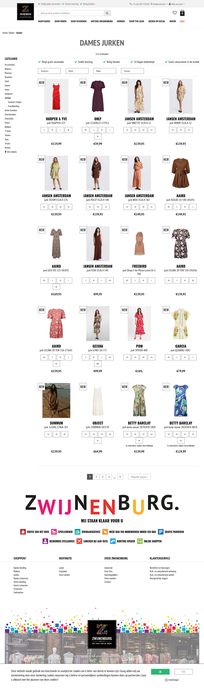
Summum (56, 426)
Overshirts (9, 118)
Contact (107, 585)
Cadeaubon (18, 595)
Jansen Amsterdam (139, 118)
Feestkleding (13, 106)
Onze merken (110, 581)
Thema (127, 71)
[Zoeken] (107, 13)
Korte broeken (11, 110)
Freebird (139, 266)
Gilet (7, 81)
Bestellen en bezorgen (160, 571)
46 (139, 444)
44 (152, 437)
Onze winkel (64, 578)
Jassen (7, 85)
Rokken (8, 126)
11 (120, 480)
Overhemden (10, 114)
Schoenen (18, 592)
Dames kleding (20, 571)
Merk (71, 71)
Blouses (8, 72)
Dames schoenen (21, 581)
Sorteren (44, 71)
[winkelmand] (182, 13)
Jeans (7, 89)
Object (98, 426)
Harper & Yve (56, 118)
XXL (97, 363)
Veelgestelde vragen (159, 581)
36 (127, 130)
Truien (7, 143)
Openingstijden (111, 578)
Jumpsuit (8, 93)
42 (152, 130)
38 (135, 130)
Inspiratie (63, 574)
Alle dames (11, 151)
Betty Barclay (139, 426)
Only (97, 118)
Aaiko (180, 195)
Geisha (98, 346)
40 (143, 130)
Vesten (8, 147)
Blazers (8, 68)
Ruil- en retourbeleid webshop (163, 574)
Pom (139, 346)
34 (86, 437)
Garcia (180, 346)
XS (86, 130)
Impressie (108, 571)
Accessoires (10, 64)
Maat (98, 71)
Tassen (8, 135)
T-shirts (8, 131)
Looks (61, 571)
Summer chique (15, 102)
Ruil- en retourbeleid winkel (162, 578)
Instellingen (172, 680)
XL (68, 130)
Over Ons (108, 574)
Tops (7, 139)
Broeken (8, 77)
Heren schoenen (21, 588)
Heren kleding (20, 585)
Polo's (7, 122)
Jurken (8, 97)
